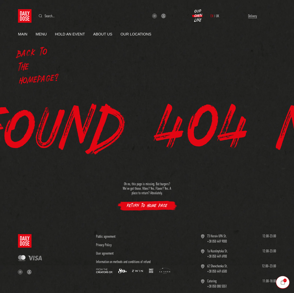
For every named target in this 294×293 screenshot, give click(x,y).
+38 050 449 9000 (217, 235)
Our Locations (136, 28)
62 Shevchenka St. (217, 260)
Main (22, 28)
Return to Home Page (147, 199)
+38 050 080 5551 (217, 280)
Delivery (216, 12)
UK (198, 13)
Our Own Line (253, 12)
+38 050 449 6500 (217, 265)
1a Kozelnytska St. (217, 245)
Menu (41, 28)
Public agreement (106, 230)
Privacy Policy (104, 238)
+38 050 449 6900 (217, 250)
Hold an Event (70, 28)
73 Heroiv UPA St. (217, 230)
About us (102, 28)
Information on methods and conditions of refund (123, 255)
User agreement (105, 247)
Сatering (212, 275)
